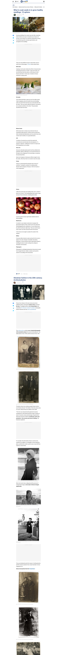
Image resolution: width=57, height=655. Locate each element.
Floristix (29, 64)
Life (23, 14)
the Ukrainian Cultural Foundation (28, 307)
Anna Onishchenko (19, 14)
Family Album (32, 568)
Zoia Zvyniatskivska (32, 309)
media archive (21, 330)
